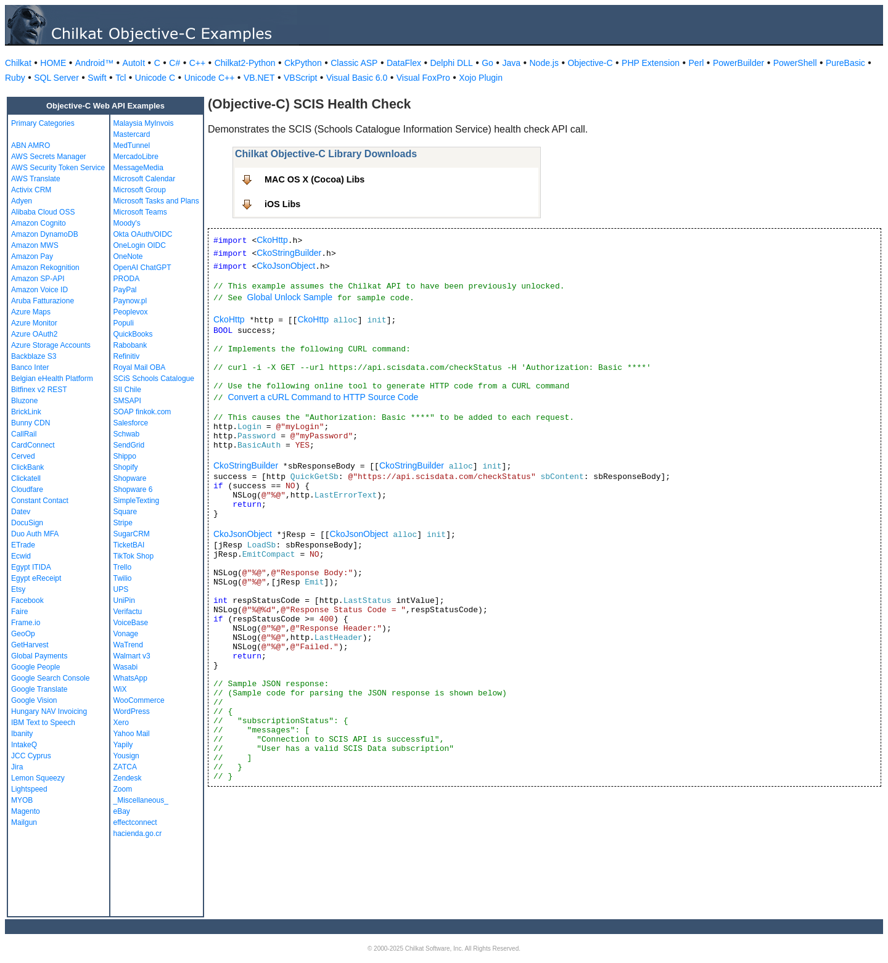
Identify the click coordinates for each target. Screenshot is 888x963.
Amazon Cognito (38, 223)
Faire (19, 611)
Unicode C (155, 78)
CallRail (23, 434)
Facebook (27, 600)
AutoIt (134, 63)
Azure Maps (31, 312)
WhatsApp (130, 678)
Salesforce (131, 423)
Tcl (120, 78)
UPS (121, 589)
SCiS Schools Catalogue (153, 378)
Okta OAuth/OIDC (143, 234)
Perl (696, 63)
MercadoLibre (135, 156)
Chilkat (18, 63)
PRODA (126, 278)
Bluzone (24, 400)
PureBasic (845, 63)
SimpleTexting (136, 500)
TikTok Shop (133, 556)
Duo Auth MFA (35, 534)
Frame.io (25, 622)
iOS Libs (282, 204)
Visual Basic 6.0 (356, 78)
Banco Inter (30, 367)
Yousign (126, 756)
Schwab (126, 434)
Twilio (122, 578)
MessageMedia (138, 167)
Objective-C (589, 63)
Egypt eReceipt (36, 578)
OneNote (128, 256)
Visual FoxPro (423, 78)
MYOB (22, 800)
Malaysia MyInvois (143, 123)
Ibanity (22, 733)
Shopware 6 (133, 489)
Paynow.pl (130, 301)
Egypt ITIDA (31, 567)
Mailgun (24, 822)
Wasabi (125, 667)
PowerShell (795, 63)
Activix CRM (31, 190)
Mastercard (131, 134)
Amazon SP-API (38, 278)
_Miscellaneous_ (140, 800)
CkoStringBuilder (289, 253)
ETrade (23, 545)
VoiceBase (131, 622)
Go (487, 63)
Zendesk (127, 778)
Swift (97, 78)
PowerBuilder (738, 63)
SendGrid (129, 445)
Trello (122, 567)
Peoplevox (130, 312)
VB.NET (259, 78)
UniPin (124, 600)
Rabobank (130, 345)
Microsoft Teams (140, 212)
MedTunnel (131, 145)
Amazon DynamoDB (44, 234)
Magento (25, 811)
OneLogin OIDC (139, 245)
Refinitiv (126, 356)
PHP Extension (651, 63)
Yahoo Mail (131, 733)
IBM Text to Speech (43, 722)
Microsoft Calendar (144, 178)
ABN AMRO (30, 145)
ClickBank (27, 467)
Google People (35, 667)
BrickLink (26, 412)
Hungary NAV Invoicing (49, 711)
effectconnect (135, 822)
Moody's (127, 223)
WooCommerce (139, 700)
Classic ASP (354, 63)
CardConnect (33, 445)
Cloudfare (27, 489)
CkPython (303, 63)
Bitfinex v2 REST (39, 389)
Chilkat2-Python (245, 63)
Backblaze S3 (33, 356)
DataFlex (404, 63)
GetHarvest (30, 645)
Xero (121, 722)
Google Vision (34, 700)
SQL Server (56, 78)
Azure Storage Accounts (51, 345)
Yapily (123, 744)
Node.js (544, 63)
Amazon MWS (35, 245)
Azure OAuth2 (34, 334)
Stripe (123, 522)
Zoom (123, 789)
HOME (53, 63)
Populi (123, 323)
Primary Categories (43, 123)
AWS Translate (35, 178)
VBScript (300, 78)
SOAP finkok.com (142, 412)
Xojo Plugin (481, 78)
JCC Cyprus (31, 756)
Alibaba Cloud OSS (43, 212)
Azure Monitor (34, 323)
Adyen (21, 201)
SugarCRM (131, 534)
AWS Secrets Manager (48, 156)
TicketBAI (129, 545)
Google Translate (39, 689)
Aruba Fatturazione (42, 301)
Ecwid (21, 556)
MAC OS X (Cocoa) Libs (314, 179)
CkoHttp (272, 240)
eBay (121, 811)
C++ (197, 63)
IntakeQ (24, 744)
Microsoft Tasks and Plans (156, 201)
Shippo (124, 456)
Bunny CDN (30, 423)
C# (174, 63)
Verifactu (127, 611)
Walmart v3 (131, 656)
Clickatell (26, 478)
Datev (20, 511)
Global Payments (39, 656)
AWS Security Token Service (58, 167)
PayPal (125, 289)
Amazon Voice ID (39, 289)
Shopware (130, 478)
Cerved (23, 456)
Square (125, 511)
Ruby (15, 78)
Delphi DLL (451, 63)
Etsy (18, 589)
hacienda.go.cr (137, 833)
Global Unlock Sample (290, 297)
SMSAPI (127, 400)
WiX (120, 689)
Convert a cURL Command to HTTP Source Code (323, 397)
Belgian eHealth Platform (52, 378)
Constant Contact (39, 500)
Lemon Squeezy (38, 778)
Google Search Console (50, 678)
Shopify (125, 467)
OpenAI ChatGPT (142, 267)
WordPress (131, 711)
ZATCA (125, 767)
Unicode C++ (209, 78)
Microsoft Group (139, 190)
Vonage (126, 633)
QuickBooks (133, 334)
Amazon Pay (32, 256)
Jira (17, 767)
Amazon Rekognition (45, 267)
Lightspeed (29, 789)
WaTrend (128, 645)
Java (511, 63)
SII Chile (127, 389)
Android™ (94, 63)
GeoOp (23, 633)
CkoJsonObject (286, 266)
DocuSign (27, 522)
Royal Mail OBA (139, 367)
